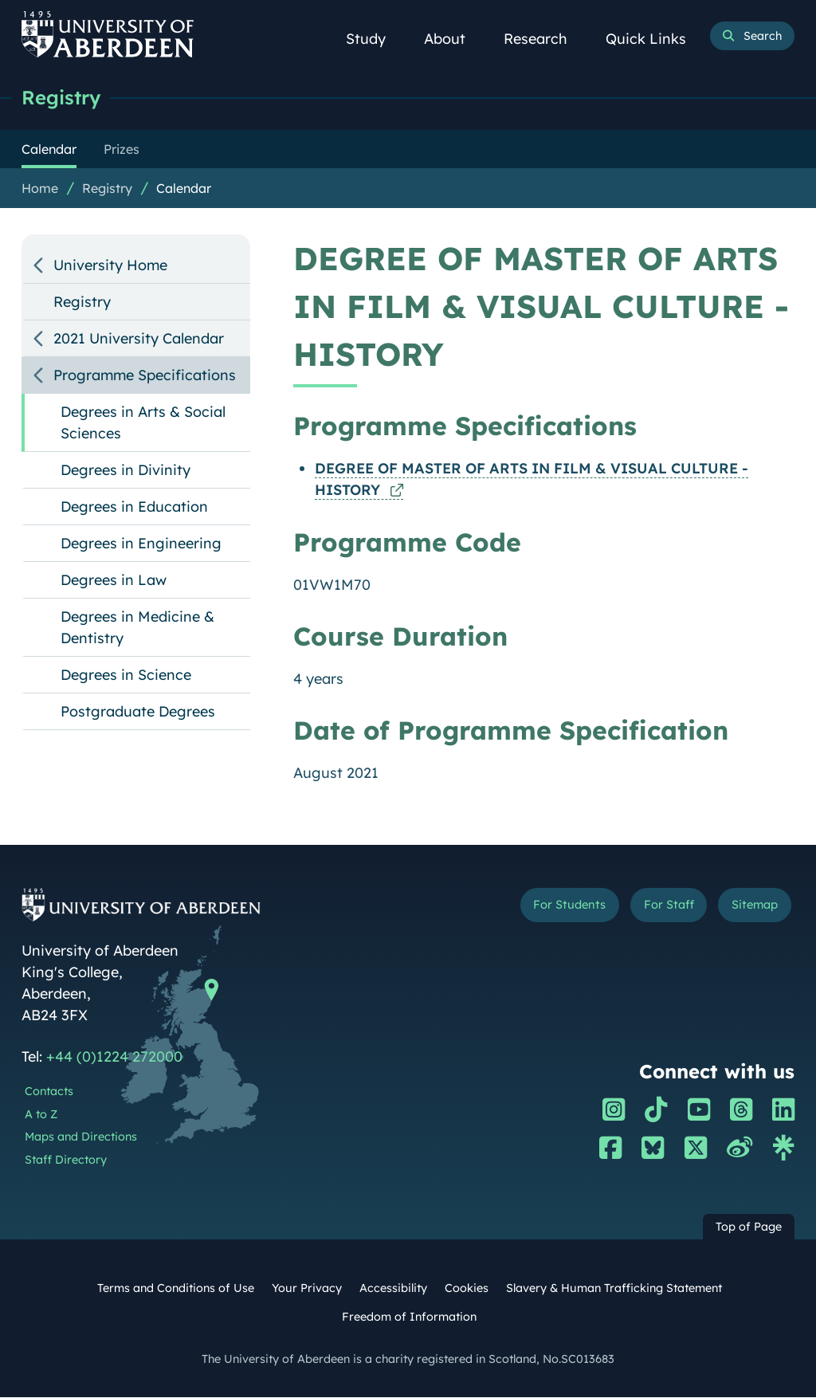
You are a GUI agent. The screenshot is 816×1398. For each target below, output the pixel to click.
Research (544, 38)
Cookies (466, 1288)
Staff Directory (66, 1160)
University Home (110, 266)
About (453, 38)
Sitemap (750, 907)
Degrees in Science (126, 675)
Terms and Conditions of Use (175, 1288)
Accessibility (393, 1288)
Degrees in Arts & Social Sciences (143, 423)
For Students (551, 907)
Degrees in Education (134, 507)
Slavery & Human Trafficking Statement (614, 1288)
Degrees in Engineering (141, 544)
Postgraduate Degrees (138, 712)
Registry (63, 97)
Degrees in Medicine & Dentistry (137, 628)
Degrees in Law (114, 580)
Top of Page (749, 1227)
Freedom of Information (409, 1317)
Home (40, 189)
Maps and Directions (81, 1137)
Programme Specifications (144, 376)
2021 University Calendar (138, 339)
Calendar (183, 189)
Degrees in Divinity (125, 470)
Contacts (49, 1092)
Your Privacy (307, 1288)
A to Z (41, 1115)
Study (374, 38)
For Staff (657, 907)
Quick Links (655, 38)
